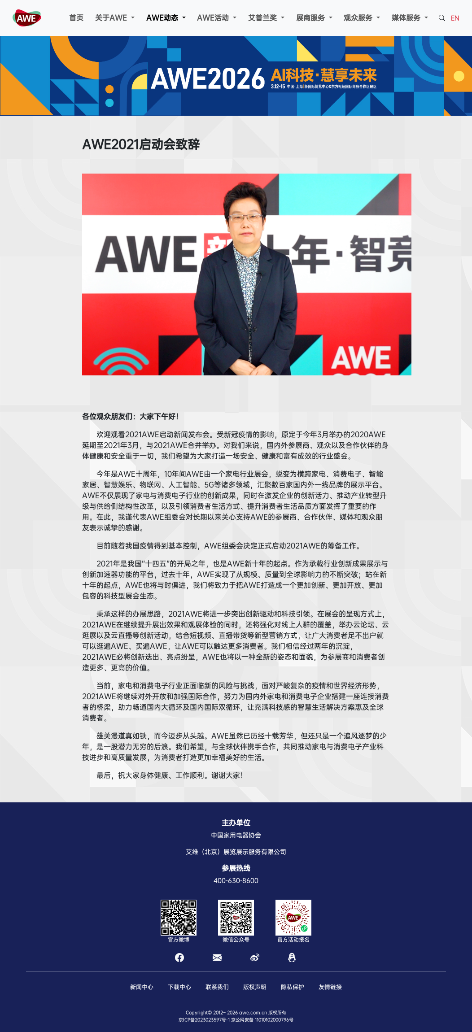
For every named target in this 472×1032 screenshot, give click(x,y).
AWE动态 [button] (163, 17)
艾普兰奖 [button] (263, 17)
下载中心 (179, 987)
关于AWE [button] (112, 17)
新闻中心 (141, 987)
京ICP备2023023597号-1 (204, 1020)
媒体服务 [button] (407, 17)
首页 (76, 17)
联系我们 (217, 987)
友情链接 (330, 987)
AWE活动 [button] (214, 17)
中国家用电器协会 (236, 835)
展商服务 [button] (311, 17)
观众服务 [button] (359, 17)
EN (455, 18)
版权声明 (255, 987)
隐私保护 (292, 987)
